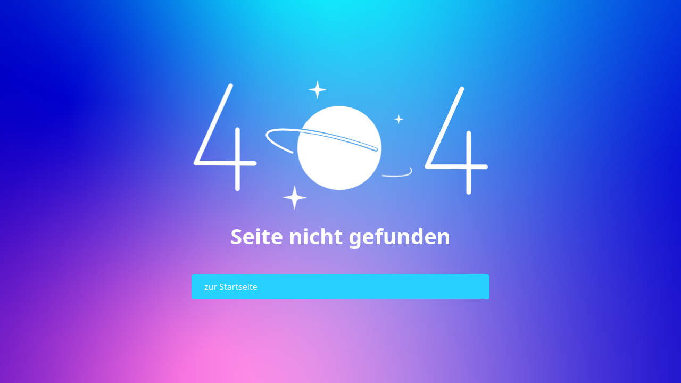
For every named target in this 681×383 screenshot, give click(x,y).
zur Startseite (231, 287)
